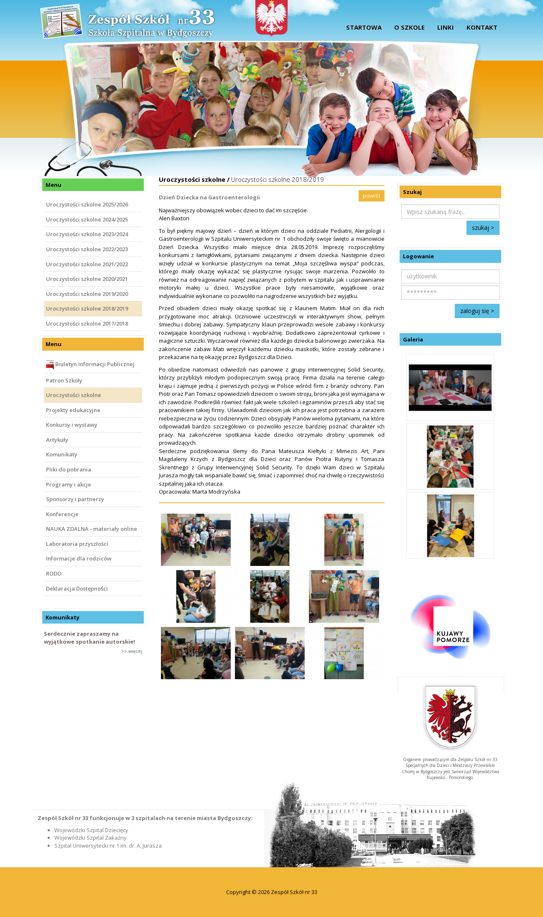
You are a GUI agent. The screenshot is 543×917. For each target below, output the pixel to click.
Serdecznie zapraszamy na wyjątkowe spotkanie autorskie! (89, 637)
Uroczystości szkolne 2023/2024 (87, 234)
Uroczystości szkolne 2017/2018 (87, 323)
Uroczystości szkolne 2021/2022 (87, 264)
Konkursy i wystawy (71, 424)
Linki (445, 27)
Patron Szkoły (64, 380)
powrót (371, 195)
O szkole (409, 27)
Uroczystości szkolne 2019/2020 (87, 294)
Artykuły (57, 439)
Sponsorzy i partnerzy (75, 499)
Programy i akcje (68, 484)
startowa (364, 27)
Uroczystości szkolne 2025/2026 (87, 204)
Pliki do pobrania (68, 469)
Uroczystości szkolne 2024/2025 (87, 219)
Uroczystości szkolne (73, 395)
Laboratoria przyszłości (77, 544)
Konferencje (62, 514)
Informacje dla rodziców (79, 558)
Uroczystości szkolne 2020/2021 (87, 279)
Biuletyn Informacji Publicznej (90, 364)
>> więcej (131, 651)
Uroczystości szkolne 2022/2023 (87, 249)
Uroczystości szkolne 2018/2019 (87, 308)
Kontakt (482, 27)
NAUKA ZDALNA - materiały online (91, 528)
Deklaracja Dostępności (77, 588)
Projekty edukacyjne (73, 410)
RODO (53, 573)
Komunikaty (61, 454)
